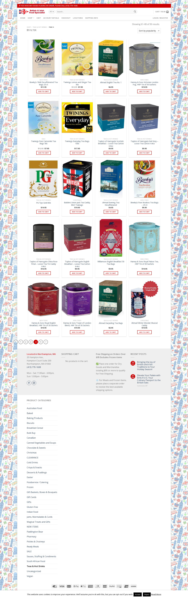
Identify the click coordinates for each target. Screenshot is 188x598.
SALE (29, 551)
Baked (30, 413)
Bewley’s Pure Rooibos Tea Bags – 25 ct (144, 203)
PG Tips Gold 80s (43, 203)
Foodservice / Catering (37, 482)
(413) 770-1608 (34, 367)
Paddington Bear (35, 531)
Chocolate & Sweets (36, 447)
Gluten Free (32, 507)
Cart (39, 18)
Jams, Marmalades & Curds (39, 516)
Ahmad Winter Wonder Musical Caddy (144, 324)
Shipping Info (91, 18)
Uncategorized (34, 571)
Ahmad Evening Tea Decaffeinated (110, 203)
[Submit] (135, 11)
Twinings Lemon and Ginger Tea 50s (77, 83)
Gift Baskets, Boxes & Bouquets (42, 492)
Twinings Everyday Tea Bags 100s (77, 142)
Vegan (30, 576)
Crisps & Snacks (34, 467)
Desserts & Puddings (37, 472)
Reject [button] (146, 594)
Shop (31, 18)
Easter (30, 477)
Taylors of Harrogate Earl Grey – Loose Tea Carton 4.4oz (144, 142)
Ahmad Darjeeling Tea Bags (111, 323)
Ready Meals (33, 546)
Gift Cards (31, 497)
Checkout (65, 18)
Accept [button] (137, 594)
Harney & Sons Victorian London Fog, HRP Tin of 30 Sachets (144, 83)
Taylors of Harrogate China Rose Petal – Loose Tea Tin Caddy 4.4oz (43, 263)
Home (22, 18)
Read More (156, 594)
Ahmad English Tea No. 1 (110, 82)
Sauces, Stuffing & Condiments (41, 556)
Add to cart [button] (43, 91)
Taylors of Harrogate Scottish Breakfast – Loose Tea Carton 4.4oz (111, 143)
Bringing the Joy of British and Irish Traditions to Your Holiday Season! (146, 366)
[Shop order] (149, 30)
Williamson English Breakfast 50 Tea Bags (111, 262)
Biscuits (30, 423)
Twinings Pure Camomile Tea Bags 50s (43, 142)
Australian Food (34, 408)
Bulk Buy (31, 433)
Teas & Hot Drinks (40, 27)
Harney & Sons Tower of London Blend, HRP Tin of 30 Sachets (77, 324)
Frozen (30, 487)
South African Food (36, 561)
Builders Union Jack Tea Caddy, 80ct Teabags (77, 203)
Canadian (31, 437)
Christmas (32, 452)
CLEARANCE (32, 457)
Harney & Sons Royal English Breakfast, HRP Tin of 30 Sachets (43, 324)
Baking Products (35, 418)
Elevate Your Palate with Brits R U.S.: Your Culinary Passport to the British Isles (149, 379)
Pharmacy (31, 536)
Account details (51, 18)
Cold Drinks (32, 462)
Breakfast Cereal (35, 428)
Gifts (29, 502)
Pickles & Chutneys (36, 541)
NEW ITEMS (32, 526)
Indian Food (32, 511)
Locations (78, 18)
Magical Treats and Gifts (38, 521)
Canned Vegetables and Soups (41, 442)
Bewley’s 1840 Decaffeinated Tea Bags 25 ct (43, 83)
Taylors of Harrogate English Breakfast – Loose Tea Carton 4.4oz (77, 263)
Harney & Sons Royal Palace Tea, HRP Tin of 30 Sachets (144, 262)
